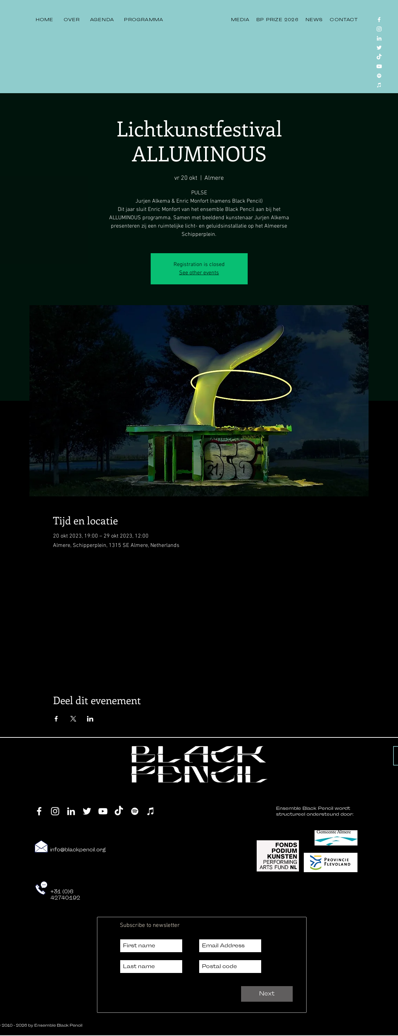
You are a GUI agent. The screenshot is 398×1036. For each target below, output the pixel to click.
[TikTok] (379, 57)
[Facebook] (379, 19)
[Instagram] (379, 29)
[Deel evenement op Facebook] (56, 718)
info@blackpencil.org (78, 850)
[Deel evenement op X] (73, 718)
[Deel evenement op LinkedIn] (90, 718)
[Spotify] (379, 75)
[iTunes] (379, 85)
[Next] (267, 994)
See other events (199, 272)
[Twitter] (379, 47)
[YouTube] (379, 66)
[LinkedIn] (379, 38)
